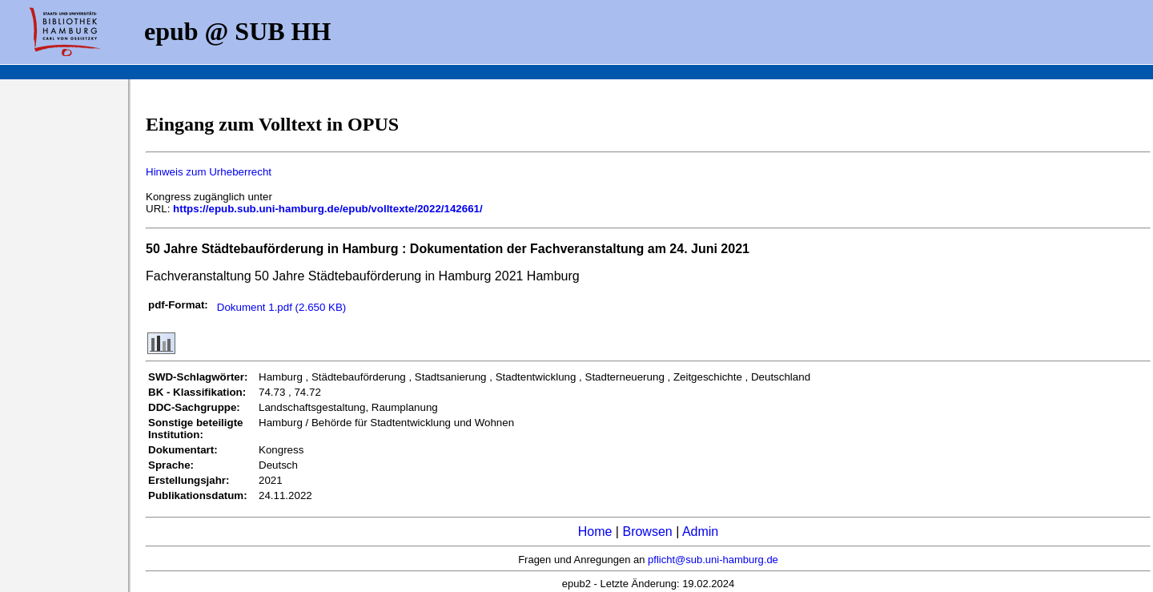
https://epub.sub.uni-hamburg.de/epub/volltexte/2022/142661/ (328, 209)
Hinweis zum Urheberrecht (208, 172)
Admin (700, 531)
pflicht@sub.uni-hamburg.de (713, 560)
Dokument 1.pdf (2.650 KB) (282, 307)
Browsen (647, 531)
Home (595, 531)
